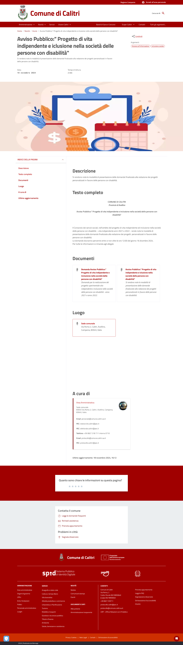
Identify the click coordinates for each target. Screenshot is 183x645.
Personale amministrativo (26, 608)
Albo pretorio (75, 608)
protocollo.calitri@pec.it (109, 604)
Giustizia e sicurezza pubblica (52, 615)
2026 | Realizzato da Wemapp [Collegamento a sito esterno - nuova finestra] (28, 643)
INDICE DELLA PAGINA (27, 159)
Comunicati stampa (78, 593)
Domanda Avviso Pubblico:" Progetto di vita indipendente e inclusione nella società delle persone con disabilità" (95, 274)
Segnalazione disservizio (144, 597)
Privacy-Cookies (71, 637)
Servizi (45, 585)
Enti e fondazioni (23, 601)
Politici (19, 604)
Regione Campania (128, 2)
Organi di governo (23, 593)
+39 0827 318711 (107, 601)
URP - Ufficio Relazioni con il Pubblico (114, 612)
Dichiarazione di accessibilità (145, 600)
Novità (27, 31)
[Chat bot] (177, 639)
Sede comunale (88, 323)
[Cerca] (163, 13)
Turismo (45, 608)
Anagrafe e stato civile (50, 590)
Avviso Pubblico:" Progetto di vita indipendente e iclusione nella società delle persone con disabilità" (79, 31)
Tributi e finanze (47, 619)
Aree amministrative (24, 590)
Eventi (73, 597)
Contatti (104, 585)
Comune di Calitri (55, 13)
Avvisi (34, 31)
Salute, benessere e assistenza (53, 626)
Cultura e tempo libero (50, 594)
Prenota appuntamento (143, 589)
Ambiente (45, 622)
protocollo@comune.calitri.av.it (112, 608)
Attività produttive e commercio (53, 601)
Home (19, 31)
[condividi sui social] (137, 36)
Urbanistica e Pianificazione (52, 604)
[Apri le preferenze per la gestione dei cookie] (6, 639)
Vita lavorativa (47, 597)
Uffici (19, 597)
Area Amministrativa (85, 402)
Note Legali (83, 637)
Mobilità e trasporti (49, 612)
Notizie (73, 590)
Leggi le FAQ (139, 593)
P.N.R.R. (138, 604)
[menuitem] (106, 24)
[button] (154, 2)
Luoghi (19, 611)
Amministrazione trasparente (81, 612)
